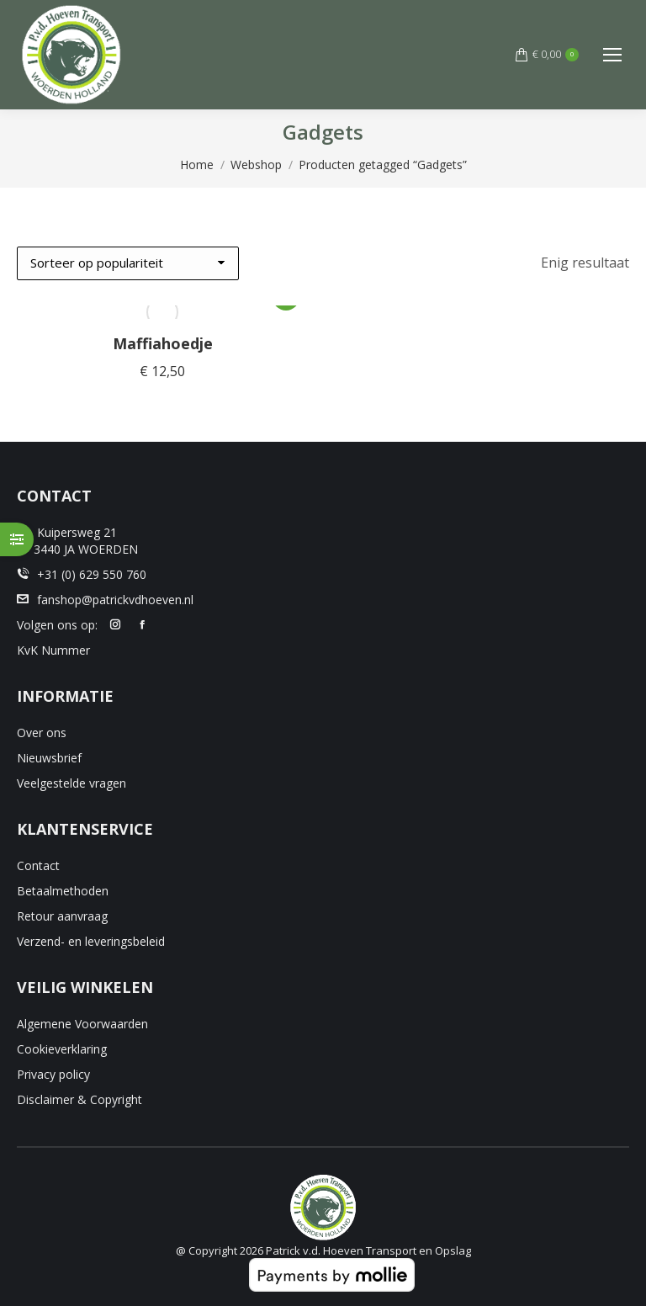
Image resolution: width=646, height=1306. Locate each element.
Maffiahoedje (163, 343)
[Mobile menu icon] (612, 55)
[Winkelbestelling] (128, 263)
